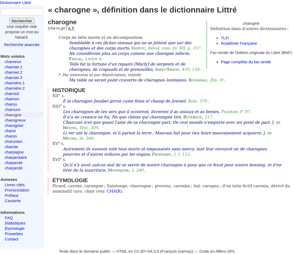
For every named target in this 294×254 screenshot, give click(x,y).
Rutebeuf (192, 117)
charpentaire (16, 157)
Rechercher (21, 21)
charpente (14, 162)
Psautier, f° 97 (235, 111)
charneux (13, 61)
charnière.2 (15, 88)
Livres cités (15, 184)
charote (11, 146)
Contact (12, 239)
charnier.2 (13, 72)
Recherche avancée (21, 44)
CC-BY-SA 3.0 (146, 251)
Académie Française (239, 43)
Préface (12, 195)
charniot (12, 93)
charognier (14, 125)
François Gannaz (177, 251)
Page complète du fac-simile (246, 62)
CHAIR (114, 191)
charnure (12, 109)
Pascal (75, 58)
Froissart (161, 154)
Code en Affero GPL (217, 251)
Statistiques (15, 223)
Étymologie (14, 228)
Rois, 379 (197, 101)
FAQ (9, 217)
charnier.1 (13, 67)
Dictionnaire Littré (15, 2)
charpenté (14, 168)
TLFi (225, 38)
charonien (13, 141)
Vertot (138, 48)
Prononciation (17, 190)
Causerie (13, 200)
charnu (11, 104)
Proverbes (14, 233)
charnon (12, 99)
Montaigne (118, 170)
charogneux (15, 120)
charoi (10, 130)
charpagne (14, 152)
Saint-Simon (167, 69)
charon (11, 136)
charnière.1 (15, 83)
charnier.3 (13, 77)
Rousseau (198, 80)
